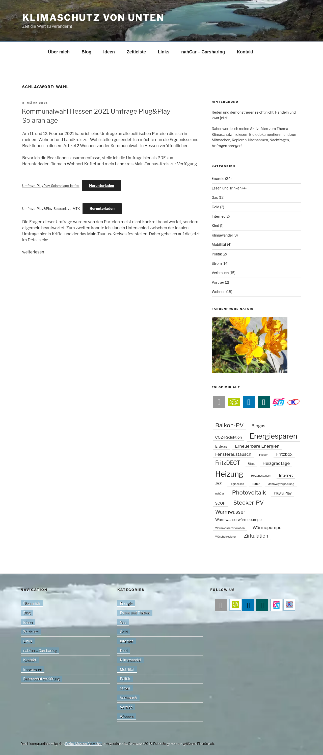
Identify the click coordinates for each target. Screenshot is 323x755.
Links (163, 51)
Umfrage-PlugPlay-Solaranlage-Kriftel (50, 186)
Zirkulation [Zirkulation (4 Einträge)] (256, 536)
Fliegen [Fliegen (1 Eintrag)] (263, 454)
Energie (218, 178)
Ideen (109, 51)
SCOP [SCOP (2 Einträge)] (220, 503)
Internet (218, 216)
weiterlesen (33, 252)
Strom (217, 263)
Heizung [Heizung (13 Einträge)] (229, 474)
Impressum (32, 669)
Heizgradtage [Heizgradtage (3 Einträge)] (276, 463)
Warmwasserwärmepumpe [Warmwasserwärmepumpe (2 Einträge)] (238, 519)
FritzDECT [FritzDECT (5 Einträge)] (227, 463)
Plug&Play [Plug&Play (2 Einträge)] (283, 493)
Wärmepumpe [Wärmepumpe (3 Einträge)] (266, 527)
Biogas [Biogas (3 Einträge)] (258, 425)
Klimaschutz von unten (93, 17)
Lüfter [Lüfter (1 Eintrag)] (256, 484)
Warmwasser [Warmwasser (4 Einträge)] (230, 512)
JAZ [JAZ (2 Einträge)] (218, 483)
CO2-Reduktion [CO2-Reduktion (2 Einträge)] (228, 437)
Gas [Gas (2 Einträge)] (251, 463)
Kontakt (245, 51)
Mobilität (219, 244)
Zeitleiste (136, 51)
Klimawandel (222, 235)
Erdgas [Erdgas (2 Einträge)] (221, 446)
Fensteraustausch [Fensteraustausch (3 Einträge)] (233, 454)
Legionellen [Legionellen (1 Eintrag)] (236, 484)
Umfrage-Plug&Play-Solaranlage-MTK (51, 209)
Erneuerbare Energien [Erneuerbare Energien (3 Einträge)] (257, 446)
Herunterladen (101, 185)
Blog (86, 51)
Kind (215, 225)
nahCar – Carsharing (203, 51)
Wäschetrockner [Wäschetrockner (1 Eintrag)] (225, 536)
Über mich (59, 51)
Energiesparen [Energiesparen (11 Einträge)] (273, 436)
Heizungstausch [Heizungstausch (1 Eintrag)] (261, 475)
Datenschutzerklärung (41, 679)
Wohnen (219, 291)
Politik (217, 254)
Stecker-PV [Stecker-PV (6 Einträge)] (248, 502)
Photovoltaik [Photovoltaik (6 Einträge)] (249, 492)
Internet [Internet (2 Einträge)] (286, 475)
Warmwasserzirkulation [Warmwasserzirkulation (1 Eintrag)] (230, 528)
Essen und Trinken (226, 188)
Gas (215, 197)
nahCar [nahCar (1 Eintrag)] (219, 493)
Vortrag (218, 282)
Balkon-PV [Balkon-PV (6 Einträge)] (229, 425)
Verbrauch (220, 273)
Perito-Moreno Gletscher (83, 744)
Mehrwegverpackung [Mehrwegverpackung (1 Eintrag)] (280, 484)
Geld (215, 207)
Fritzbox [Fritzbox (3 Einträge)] (284, 454)
